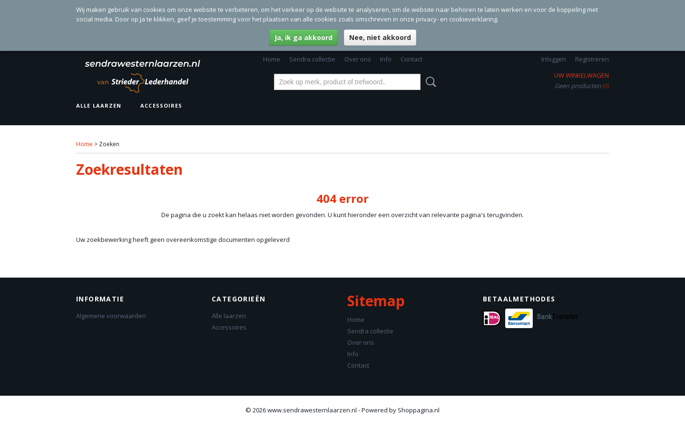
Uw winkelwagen (581, 75)
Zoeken (429, 82)
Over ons (357, 59)
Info (385, 59)
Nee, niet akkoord (380, 37)
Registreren (592, 59)
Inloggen (553, 59)
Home (271, 59)
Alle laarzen (98, 105)
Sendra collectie (312, 59)
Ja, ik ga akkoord (303, 37)
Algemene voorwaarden (111, 315)
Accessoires (161, 105)
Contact (411, 59)
